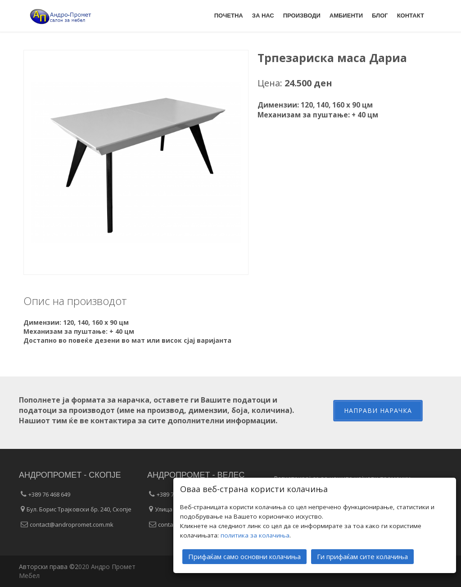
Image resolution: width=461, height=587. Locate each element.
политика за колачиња (255, 534)
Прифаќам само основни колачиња (244, 555)
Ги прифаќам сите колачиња (362, 555)
